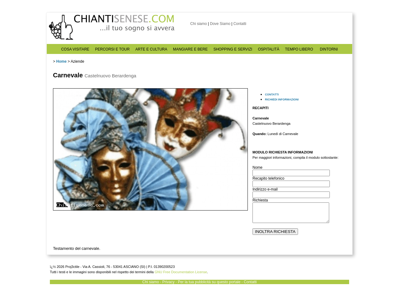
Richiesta (260, 200)
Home (61, 61)
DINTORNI (329, 49)
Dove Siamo (220, 24)
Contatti (239, 24)
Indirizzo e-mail (265, 189)
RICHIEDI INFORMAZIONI (282, 99)
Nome (257, 167)
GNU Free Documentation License (181, 272)
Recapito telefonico (268, 178)
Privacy (168, 282)
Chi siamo (198, 24)
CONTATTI (272, 94)
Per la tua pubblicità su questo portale (209, 282)
